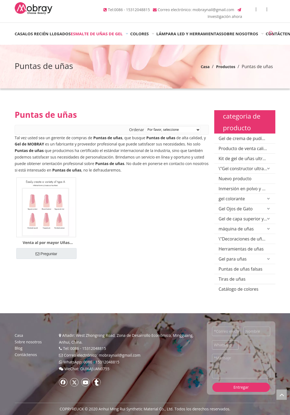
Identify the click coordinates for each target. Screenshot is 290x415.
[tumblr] (96, 382)
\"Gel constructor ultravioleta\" (247, 169)
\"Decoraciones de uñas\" (244, 239)
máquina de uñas (236, 229)
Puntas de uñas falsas (240, 269)
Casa (19, 335)
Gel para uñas (233, 259)
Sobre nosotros (28, 341)
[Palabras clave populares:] (271, 33)
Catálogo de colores (239, 289)
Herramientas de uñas (241, 249)
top (281, 394)
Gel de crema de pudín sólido (247, 138)
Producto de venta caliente (246, 148)
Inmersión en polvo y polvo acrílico (247, 189)
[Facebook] (63, 382)
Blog (19, 348)
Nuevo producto (235, 179)
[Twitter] (74, 382)
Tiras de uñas (232, 279)
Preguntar (46, 254)
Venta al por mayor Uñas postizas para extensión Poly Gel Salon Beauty (46, 242)
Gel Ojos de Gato (236, 209)
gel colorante (232, 199)
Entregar (241, 387)
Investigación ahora (224, 16)
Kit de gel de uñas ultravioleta (247, 158)
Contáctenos (26, 354)
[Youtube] (85, 382)
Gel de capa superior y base (247, 219)
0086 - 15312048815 (132, 9)
